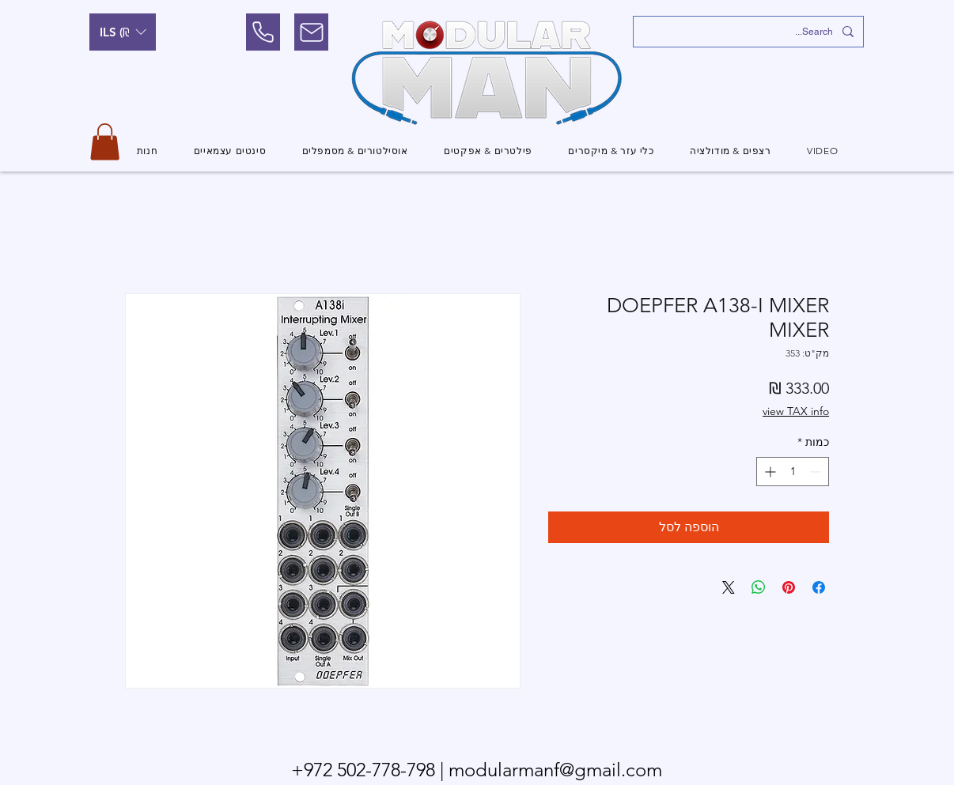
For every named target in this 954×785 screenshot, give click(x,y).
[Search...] (750, 32)
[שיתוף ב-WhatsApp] (758, 587)
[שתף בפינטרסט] (788, 587)
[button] (122, 32)
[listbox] (122, 32)
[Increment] (768, 471)
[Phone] (263, 32)
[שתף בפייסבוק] (818, 587)
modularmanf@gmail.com (555, 769)
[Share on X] (728, 587)
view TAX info (796, 411)
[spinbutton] (792, 471)
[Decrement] (817, 471)
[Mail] (311, 32)
